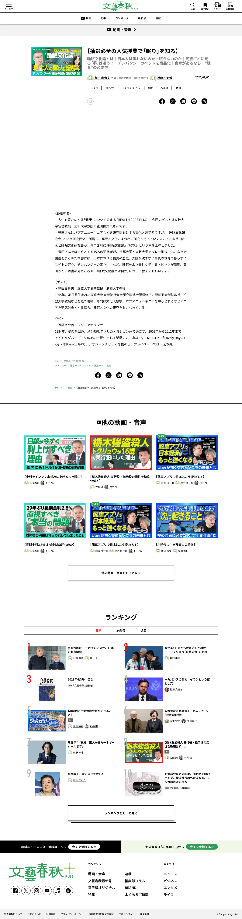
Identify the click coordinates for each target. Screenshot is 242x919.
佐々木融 (34, 482)
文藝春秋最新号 (100, 881)
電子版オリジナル (101, 888)
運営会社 (144, 914)
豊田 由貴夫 (102, 77)
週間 (143, 630)
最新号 (142, 18)
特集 (91, 895)
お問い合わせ (34, 914)
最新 (98, 630)
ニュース (170, 874)
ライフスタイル (130, 88)
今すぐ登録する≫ (84, 846)
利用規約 (50, 914)
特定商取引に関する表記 (101, 914)
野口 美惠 (175, 658)
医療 (150, 88)
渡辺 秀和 (166, 550)
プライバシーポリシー (72, 914)
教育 (178, 88)
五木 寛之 (175, 721)
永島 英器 (78, 726)
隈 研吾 (94, 658)
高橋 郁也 (183, 550)
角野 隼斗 (78, 752)
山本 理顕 (78, 658)
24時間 (121, 630)
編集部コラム (135, 881)
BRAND (131, 888)
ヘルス (164, 88)
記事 (103, 18)
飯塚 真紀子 (176, 689)
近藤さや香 (164, 77)
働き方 (110, 88)
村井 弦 (50, 482)
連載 (158, 18)
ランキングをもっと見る (121, 813)
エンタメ (170, 888)
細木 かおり (79, 780)
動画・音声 (96, 874)
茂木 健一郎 (186, 482)
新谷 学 (94, 726)
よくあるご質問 (137, 895)
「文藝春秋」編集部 (83, 685)
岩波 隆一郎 (167, 482)
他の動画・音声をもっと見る (121, 573)
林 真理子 (192, 721)
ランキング (122, 18)
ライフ (94, 88)
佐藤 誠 (99, 487)
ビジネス (170, 881)
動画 (88, 18)
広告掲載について (13, 914)
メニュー (9, 8)
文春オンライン (127, 914)
